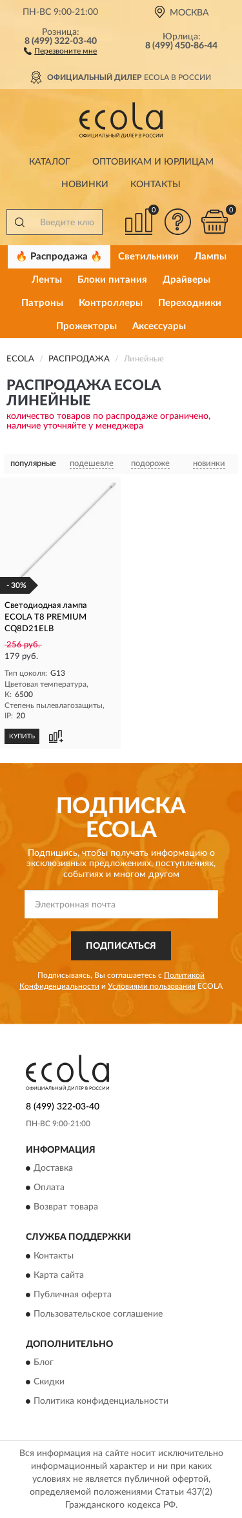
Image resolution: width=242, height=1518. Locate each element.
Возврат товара (66, 1207)
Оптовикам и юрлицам (153, 162)
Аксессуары (159, 326)
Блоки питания (112, 280)
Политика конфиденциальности (101, 1401)
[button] (60, 50)
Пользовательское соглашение (98, 1314)
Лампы (210, 256)
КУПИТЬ (22, 736)
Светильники (148, 256)
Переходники (189, 303)
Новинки (84, 184)
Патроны (42, 303)
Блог (44, 1363)
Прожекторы (86, 326)
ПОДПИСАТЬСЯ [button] (121, 946)
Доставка (53, 1168)
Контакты (155, 184)
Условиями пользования (152, 986)
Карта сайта (59, 1275)
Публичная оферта (73, 1294)
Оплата (49, 1188)
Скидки (49, 1382)
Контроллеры (111, 303)
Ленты (47, 280)
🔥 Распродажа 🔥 (59, 256)
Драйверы (186, 280)
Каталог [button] (49, 162)
